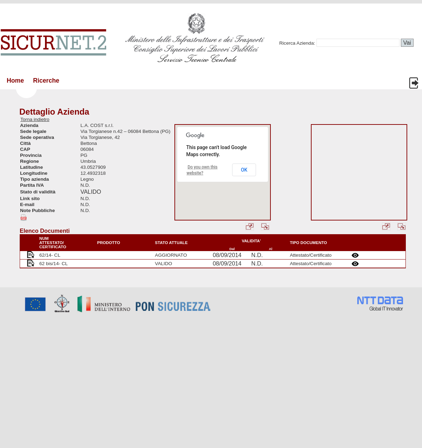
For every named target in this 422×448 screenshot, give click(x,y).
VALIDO (91, 191)
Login (414, 83)
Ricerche (46, 80)
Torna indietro (34, 119)
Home (15, 80)
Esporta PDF (24, 217)
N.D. (257, 255)
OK (244, 170)
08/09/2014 (227, 255)
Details (356, 255)
